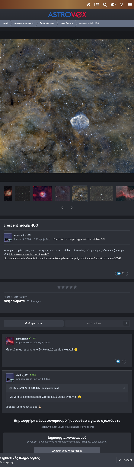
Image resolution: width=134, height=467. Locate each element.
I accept (125, 460)
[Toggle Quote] (11, 378)
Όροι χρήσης (7, 462)
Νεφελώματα (14, 291)
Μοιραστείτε (33, 313)
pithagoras (22, 329)
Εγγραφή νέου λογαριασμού (67, 441)
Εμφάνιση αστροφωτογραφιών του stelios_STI (79, 229)
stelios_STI (25, 225)
